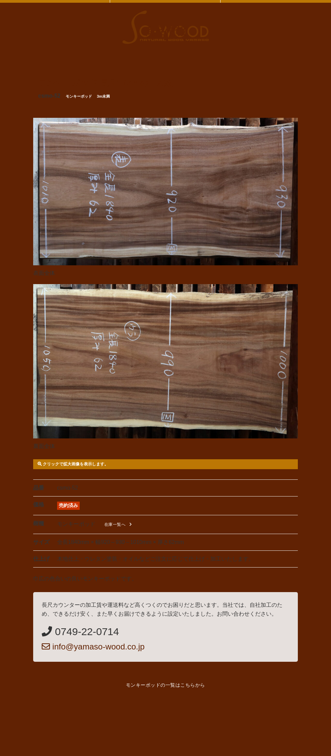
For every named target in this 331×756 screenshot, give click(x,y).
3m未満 (103, 96)
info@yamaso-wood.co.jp (93, 646)
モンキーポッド (79, 96)
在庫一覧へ (119, 524)
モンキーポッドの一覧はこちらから (165, 685)
